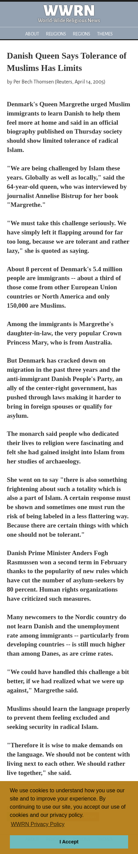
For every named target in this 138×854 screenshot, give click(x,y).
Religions (56, 33)
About (32, 33)
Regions (81, 33)
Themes (105, 33)
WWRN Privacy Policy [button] (37, 824)
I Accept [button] (69, 841)
